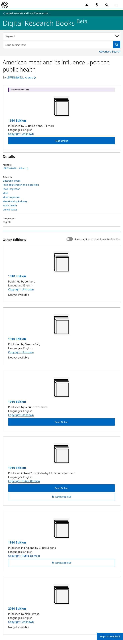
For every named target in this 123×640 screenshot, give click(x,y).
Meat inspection (11, 197)
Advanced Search (109, 51)
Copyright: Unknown (21, 134)
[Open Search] (107, 5)
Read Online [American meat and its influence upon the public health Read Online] (61, 140)
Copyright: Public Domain (24, 481)
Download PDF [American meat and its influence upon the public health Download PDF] (61, 496)
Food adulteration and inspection (21, 184)
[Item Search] (58, 44)
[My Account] (87, 5)
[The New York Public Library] (4, 5)
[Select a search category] (61, 36)
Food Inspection (11, 188)
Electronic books (11, 180)
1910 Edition (17, 120)
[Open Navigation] (117, 5)
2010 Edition (17, 608)
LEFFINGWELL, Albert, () (21, 77)
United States (10, 209)
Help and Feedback (110, 636)
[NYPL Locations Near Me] (97, 5)
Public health (10, 205)
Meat (5, 193)
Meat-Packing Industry (15, 201)
